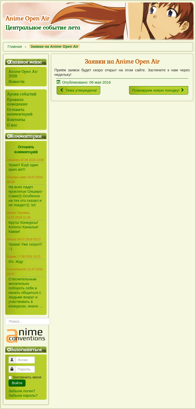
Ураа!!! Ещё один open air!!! (23, 167)
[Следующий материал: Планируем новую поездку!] (158, 90)
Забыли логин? (22, 391)
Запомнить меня (27, 377)
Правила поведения (17, 102)
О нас (12, 125)
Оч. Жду (16, 261)
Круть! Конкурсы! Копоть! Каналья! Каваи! (23, 227)
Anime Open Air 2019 (23, 74)
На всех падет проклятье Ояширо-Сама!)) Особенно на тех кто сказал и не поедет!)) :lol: (26, 196)
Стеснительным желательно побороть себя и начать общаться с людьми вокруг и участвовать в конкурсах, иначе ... (25, 292)
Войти (17, 383)
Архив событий (21, 94)
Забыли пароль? (23, 395)
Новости (17, 81)
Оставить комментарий (20, 112)
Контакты (16, 119)
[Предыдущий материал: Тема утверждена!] (78, 90)
